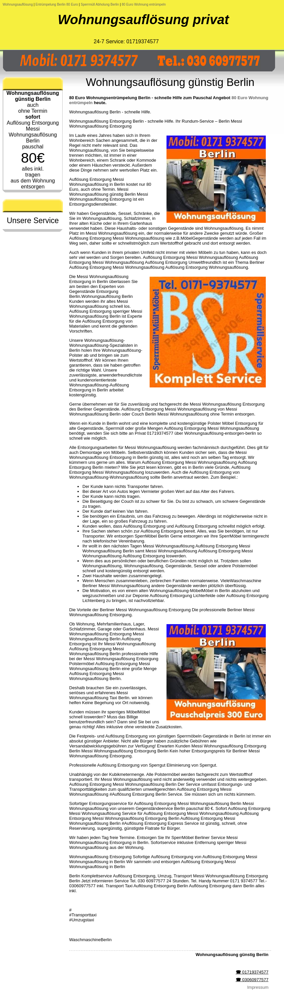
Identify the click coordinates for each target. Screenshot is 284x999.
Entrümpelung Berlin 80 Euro (57, 4)
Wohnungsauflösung (18, 4)
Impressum (257, 987)
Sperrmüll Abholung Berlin (100, 4)
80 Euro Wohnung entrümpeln (144, 4)
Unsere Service (33, 220)
